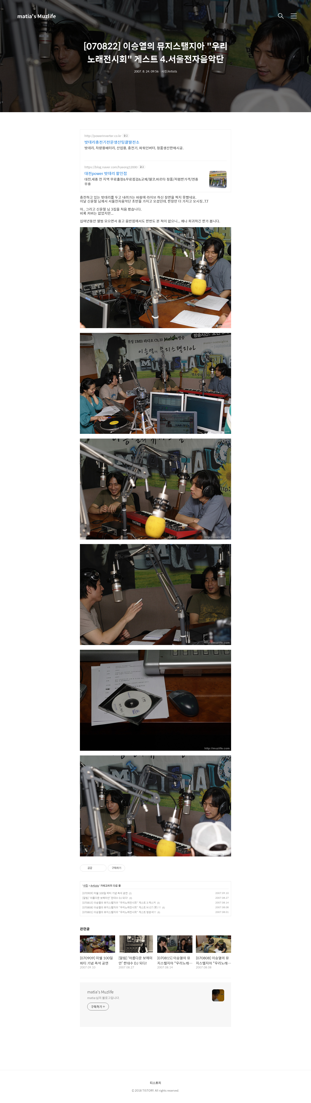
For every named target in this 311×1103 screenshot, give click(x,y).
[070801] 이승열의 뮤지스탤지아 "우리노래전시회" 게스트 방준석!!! (119, 912)
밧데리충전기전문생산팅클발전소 (112, 142)
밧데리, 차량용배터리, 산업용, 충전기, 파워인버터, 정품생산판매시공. (134, 147)
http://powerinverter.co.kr (102, 136)
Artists (94, 885)
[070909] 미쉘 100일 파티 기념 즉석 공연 (105, 893)
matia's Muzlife (36, 16)
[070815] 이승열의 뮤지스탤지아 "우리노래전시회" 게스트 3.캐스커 (119, 903)
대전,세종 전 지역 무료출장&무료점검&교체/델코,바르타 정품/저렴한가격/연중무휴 (141, 181)
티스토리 (155, 1082)
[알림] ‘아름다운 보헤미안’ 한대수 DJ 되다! (105, 898)
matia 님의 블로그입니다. (103, 997)
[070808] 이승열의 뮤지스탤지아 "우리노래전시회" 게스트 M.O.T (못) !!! (121, 907)
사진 (85, 885)
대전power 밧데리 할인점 (105, 173)
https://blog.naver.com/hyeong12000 (110, 167)
